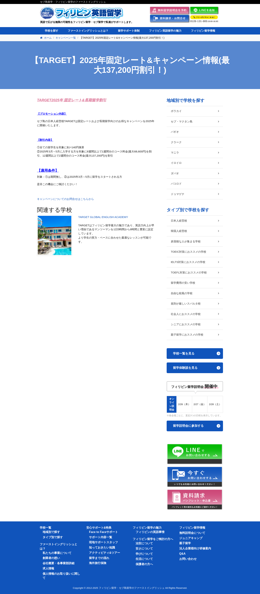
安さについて (144, 548)
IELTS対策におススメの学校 (188, 261)
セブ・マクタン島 (181, 121)
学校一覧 (45, 527)
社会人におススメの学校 (186, 314)
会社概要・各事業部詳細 (58, 563)
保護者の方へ (144, 564)
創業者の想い (51, 558)
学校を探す (51, 30)
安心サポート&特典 (98, 527)
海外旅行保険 (97, 563)
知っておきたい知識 (102, 547)
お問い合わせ (188, 558)
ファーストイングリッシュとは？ (88, 30)
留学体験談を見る (185, 368)
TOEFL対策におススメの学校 (189, 272)
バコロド (176, 183)
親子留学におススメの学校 (187, 334)
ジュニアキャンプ (190, 538)
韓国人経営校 (179, 230)
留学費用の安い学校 (183, 282)
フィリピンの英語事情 (150, 531)
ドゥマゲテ (177, 194)
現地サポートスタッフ (103, 542)
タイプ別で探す (53, 537)
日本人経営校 (179, 220)
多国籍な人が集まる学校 (186, 241)
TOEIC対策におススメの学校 (188, 251)
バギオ (175, 131)
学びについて (144, 553)
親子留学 (185, 543)
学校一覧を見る (183, 353)
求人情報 (48, 568)
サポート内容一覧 (100, 537)
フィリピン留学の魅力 (147, 527)
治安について (144, 543)
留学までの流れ (99, 558)
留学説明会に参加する (188, 425)
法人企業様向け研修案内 (195, 548)
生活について (144, 558)
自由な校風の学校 (181, 293)
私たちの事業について (57, 552)
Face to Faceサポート (103, 531)
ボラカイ (176, 111)
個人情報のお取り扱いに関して (61, 576)
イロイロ (176, 162)
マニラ (175, 152)
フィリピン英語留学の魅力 (165, 30)
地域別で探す (51, 531)
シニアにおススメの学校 (186, 324)
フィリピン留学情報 (203, 30)
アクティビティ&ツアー (104, 552)
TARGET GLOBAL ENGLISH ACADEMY (103, 217)
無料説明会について (192, 532)
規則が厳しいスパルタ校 (186, 303)
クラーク (176, 142)
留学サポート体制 (129, 30)
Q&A (182, 553)
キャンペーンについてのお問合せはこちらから (65, 198)
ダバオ (175, 173)
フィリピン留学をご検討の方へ (153, 539)
